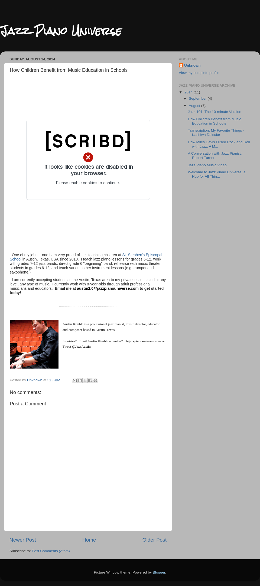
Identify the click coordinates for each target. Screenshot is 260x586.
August (195, 106)
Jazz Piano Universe (61, 31)
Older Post (154, 540)
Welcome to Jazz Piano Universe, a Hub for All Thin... (217, 174)
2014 (189, 92)
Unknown (192, 65)
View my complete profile (199, 73)
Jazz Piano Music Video (207, 165)
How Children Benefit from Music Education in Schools (214, 121)
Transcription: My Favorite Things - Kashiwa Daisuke (216, 132)
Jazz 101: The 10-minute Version (214, 112)
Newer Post (22, 540)
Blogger (159, 572)
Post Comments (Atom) (51, 551)
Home (89, 540)
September (198, 98)
